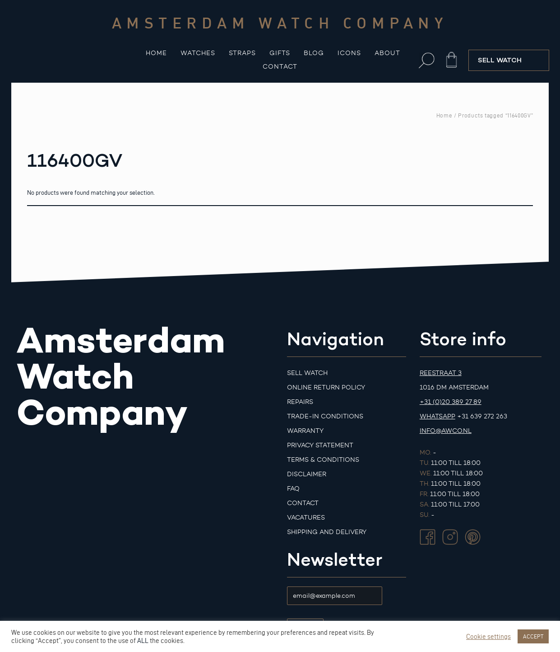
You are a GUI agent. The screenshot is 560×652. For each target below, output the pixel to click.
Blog (314, 53)
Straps (242, 53)
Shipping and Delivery (326, 532)
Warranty (305, 431)
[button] (427, 60)
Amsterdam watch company (280, 22)
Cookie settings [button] (488, 636)
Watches (197, 53)
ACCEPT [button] (533, 636)
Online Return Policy (326, 387)
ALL (142, 640)
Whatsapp (437, 416)
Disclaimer (306, 474)
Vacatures (306, 517)
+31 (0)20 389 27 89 (450, 402)
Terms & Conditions (323, 460)
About (387, 53)
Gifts (279, 53)
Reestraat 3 (441, 373)
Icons (349, 53)
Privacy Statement (320, 445)
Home (156, 53)
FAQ (293, 489)
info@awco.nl (446, 431)
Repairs (300, 402)
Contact (280, 66)
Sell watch (307, 373)
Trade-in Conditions (325, 416)
